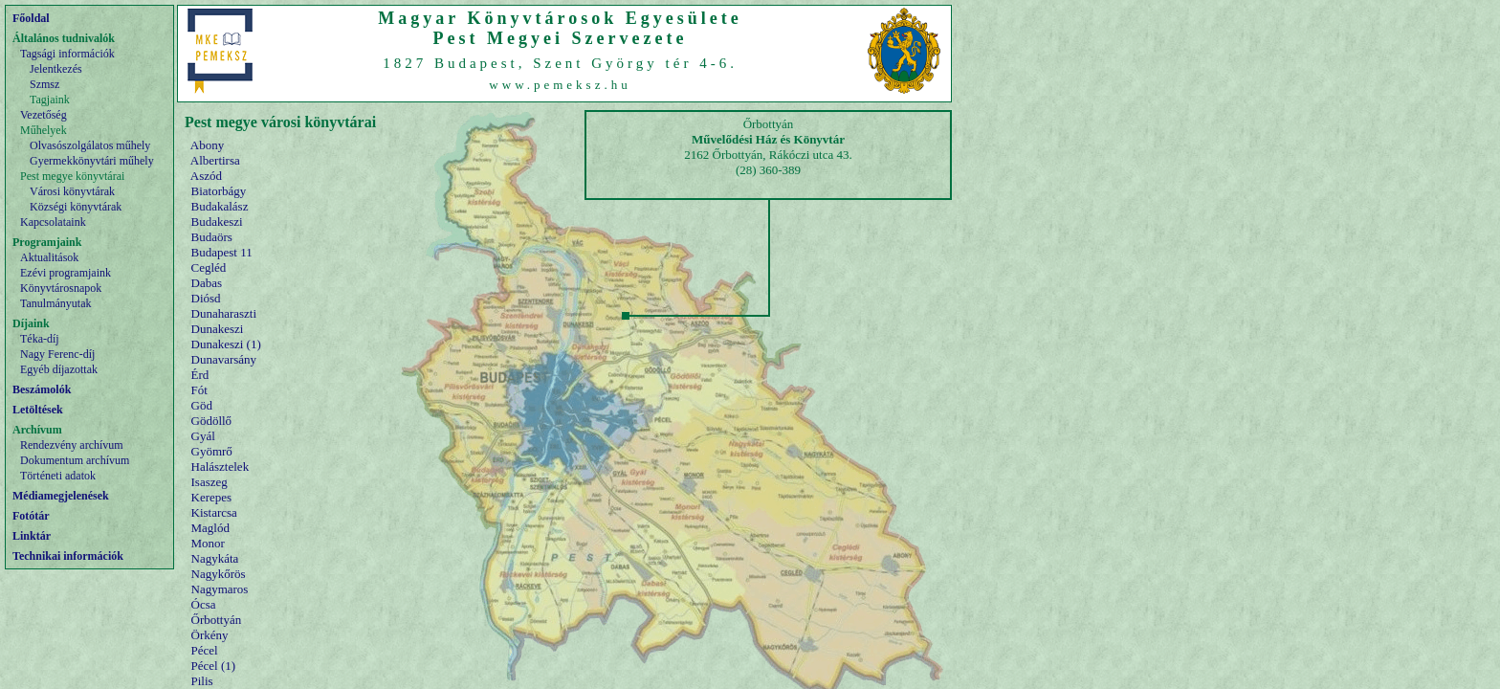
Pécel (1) (213, 665)
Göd (201, 405)
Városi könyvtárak (72, 191)
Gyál (203, 436)
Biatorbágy (219, 191)
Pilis (202, 681)
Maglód (210, 528)
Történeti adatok (58, 475)
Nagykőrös (218, 574)
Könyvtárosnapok (60, 288)
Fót (199, 390)
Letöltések (37, 409)
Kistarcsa (214, 512)
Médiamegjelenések (60, 495)
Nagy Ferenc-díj (57, 354)
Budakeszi (217, 221)
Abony (207, 145)
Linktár (31, 536)
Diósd (206, 298)
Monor (208, 543)
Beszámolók (41, 389)
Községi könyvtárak (75, 206)
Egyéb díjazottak (59, 369)
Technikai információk (67, 556)
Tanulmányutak (55, 303)
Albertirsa (215, 160)
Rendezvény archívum (71, 445)
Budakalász (220, 206)
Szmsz (44, 84)
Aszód (206, 175)
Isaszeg (209, 482)
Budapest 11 (222, 252)
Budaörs (211, 237)
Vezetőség (43, 115)
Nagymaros (220, 589)
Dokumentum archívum (74, 460)
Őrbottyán (216, 619)
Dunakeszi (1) (226, 344)
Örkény (210, 635)
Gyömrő (211, 451)
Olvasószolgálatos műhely (90, 145)
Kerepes (211, 497)
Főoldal (31, 18)
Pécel (204, 650)
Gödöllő (211, 420)
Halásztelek (220, 466)
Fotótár (31, 515)
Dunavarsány (224, 359)
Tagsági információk (67, 53)
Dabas (207, 283)
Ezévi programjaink (65, 272)
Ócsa (203, 604)
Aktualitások (49, 257)
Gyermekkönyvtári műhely (92, 160)
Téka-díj (39, 338)
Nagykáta (215, 558)
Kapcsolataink (53, 222)
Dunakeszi (217, 329)
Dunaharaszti (224, 313)
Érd (200, 374)
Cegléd (209, 267)
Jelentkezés (56, 69)
